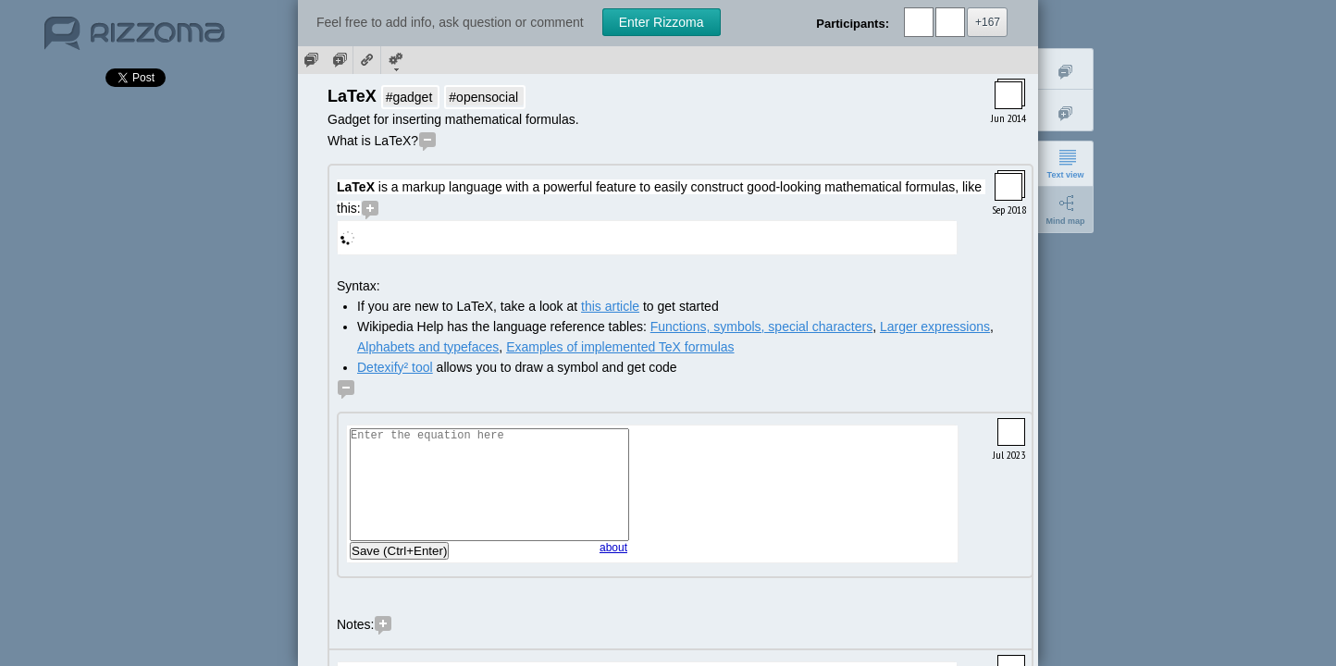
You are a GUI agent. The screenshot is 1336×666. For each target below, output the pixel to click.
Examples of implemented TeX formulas (620, 346)
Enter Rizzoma (661, 22)
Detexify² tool (395, 367)
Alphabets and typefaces (428, 346)
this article (610, 306)
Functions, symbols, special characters (761, 326)
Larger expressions (935, 326)
